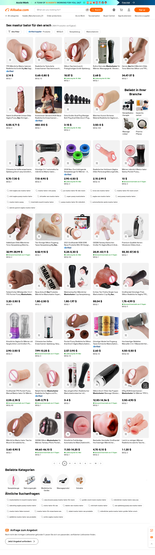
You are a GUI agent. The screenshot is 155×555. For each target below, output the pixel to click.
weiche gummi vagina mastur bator (21, 208)
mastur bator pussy (15, 202)
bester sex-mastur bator (73, 506)
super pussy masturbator (74, 196)
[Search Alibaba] (60, 9)
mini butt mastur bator (97, 506)
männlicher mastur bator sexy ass (124, 500)
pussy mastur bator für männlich (72, 202)
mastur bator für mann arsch (126, 191)
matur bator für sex (49, 506)
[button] (87, 9)
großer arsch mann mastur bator (93, 500)
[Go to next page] (100, 463)
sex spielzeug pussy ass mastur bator (127, 506)
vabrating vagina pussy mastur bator (21, 506)
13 (95, 463)
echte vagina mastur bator (52, 517)
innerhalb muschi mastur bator (41, 202)
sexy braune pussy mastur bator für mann (58, 500)
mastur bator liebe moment (18, 511)
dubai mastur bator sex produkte (79, 511)
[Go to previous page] (54, 463)
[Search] (96, 10)
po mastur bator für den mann (73, 191)
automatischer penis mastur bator (104, 202)
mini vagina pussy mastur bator (19, 196)
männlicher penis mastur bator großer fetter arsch (117, 511)
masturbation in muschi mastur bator (22, 500)
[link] (151, 530)
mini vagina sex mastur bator (19, 191)
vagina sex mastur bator (100, 196)
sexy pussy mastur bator (125, 196)
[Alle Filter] (14, 31)
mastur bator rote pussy (46, 191)
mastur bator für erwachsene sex (47, 511)
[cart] (122, 10)
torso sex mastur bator (100, 191)
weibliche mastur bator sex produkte (21, 517)
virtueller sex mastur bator (48, 196)
